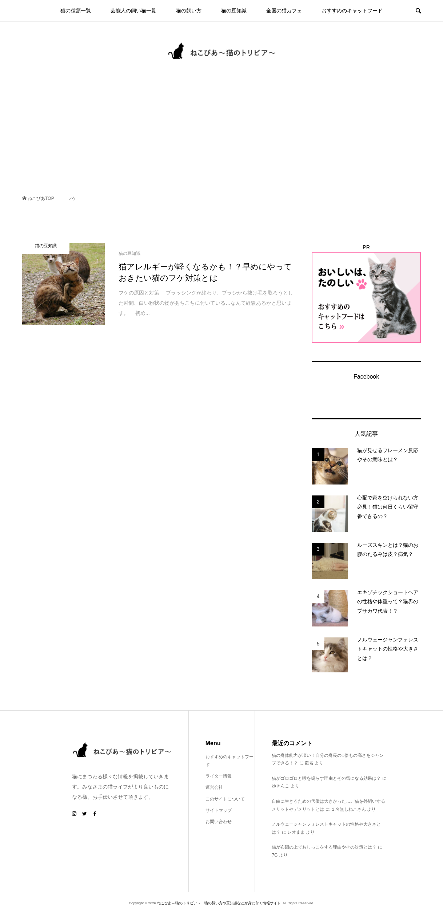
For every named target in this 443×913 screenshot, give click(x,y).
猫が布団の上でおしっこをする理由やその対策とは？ (324, 847)
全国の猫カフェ (284, 10)
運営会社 (214, 787)
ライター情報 (218, 776)
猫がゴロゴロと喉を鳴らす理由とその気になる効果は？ (326, 778)
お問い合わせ (218, 821)
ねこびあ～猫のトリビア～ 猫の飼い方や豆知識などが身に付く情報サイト (219, 903)
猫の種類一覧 (75, 10)
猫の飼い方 (188, 10)
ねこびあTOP (40, 198)
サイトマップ (218, 810)
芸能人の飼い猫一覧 (133, 10)
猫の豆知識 (234, 10)
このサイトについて (225, 799)
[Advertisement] (221, 134)
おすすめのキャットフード (352, 10)
